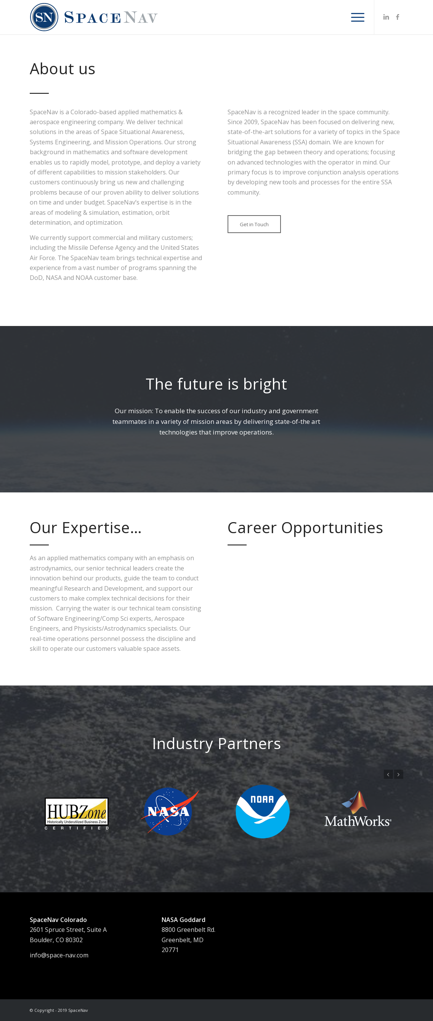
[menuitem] (355, 17)
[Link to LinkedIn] (386, 16)
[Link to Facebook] (397, 16)
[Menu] (355, 17)
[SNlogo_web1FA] (94, 17)
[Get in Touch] (254, 224)
